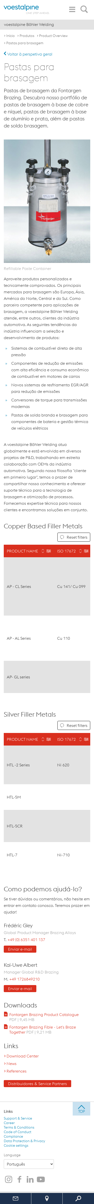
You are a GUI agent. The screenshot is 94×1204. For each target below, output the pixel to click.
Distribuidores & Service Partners (37, 1083)
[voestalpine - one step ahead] (26, 9)
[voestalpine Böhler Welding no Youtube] (41, 1180)
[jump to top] (81, 1109)
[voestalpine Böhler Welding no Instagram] (8, 1180)
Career (9, 1123)
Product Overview (53, 35)
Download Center (23, 1055)
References (17, 1071)
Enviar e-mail (20, 949)
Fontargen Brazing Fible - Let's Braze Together (42, 1030)
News (12, 1063)
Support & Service (18, 1118)
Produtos (27, 35)
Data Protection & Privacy (24, 1141)
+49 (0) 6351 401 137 (26, 939)
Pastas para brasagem (24, 43)
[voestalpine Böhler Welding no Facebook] (19, 1180)
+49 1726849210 (24, 979)
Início (10, 35)
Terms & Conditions (19, 1127)
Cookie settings (16, 1145)
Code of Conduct (17, 1132)
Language (12, 1155)
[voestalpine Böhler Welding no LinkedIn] (30, 1180)
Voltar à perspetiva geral (28, 54)
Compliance (13, 1136)
